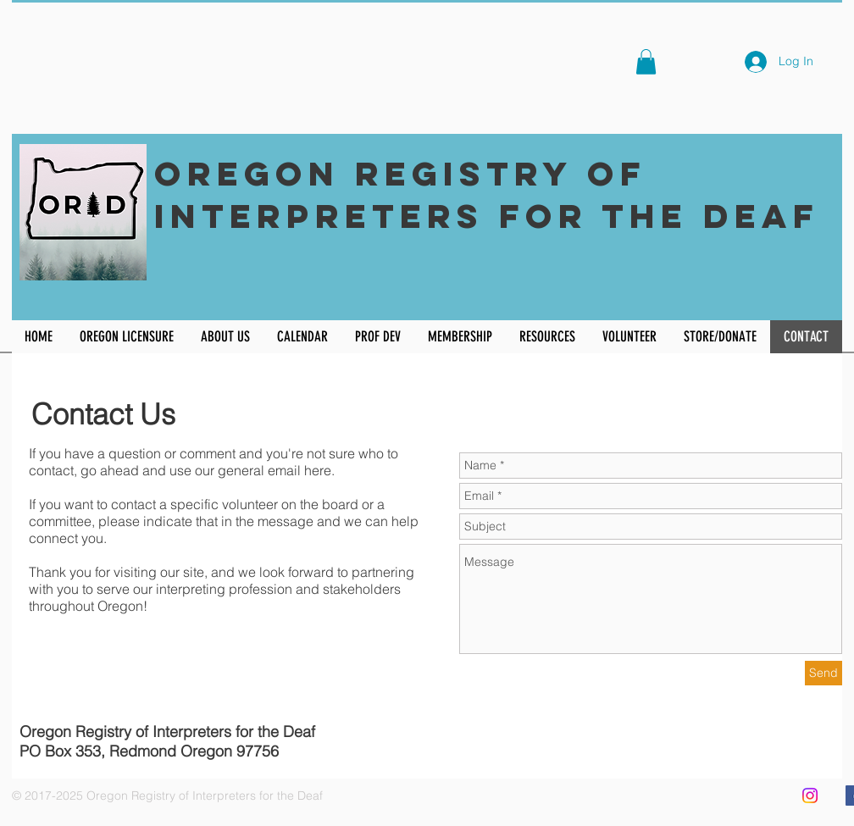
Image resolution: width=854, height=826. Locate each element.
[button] (646, 62)
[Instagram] (810, 795)
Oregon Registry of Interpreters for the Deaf (486, 194)
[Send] (823, 673)
